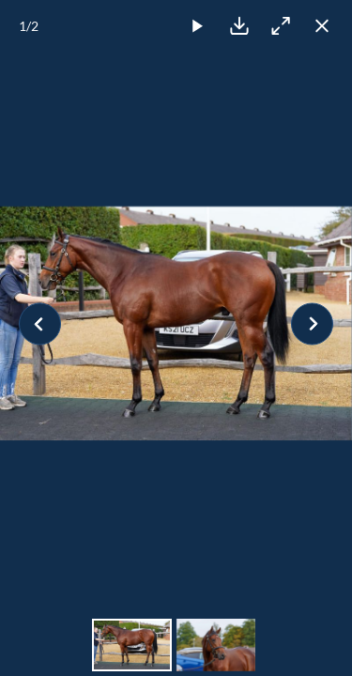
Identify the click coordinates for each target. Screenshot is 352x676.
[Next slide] (312, 323)
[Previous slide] (40, 323)
